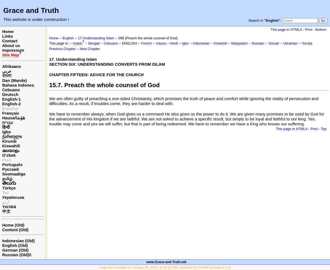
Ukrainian (290, 43)
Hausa (161, 43)
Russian (258, 43)
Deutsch (10, 94)
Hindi (174, 43)
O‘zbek (9, 155)
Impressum (13, 50)
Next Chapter (90, 49)
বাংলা (6, 75)
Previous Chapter (62, 49)
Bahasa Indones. (18, 85)
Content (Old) (15, 229)
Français (10, 113)
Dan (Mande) (14, 80)
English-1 (11, 99)
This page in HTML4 (286, 29)
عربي (7, 71)
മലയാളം (10, 150)
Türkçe (9, 188)
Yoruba (307, 43)
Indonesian (201, 43)
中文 (6, 211)
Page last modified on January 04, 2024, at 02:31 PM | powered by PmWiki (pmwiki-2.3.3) (165, 267)
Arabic (77, 43)
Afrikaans (11, 66)
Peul (6, 160)
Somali (273, 43)
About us (11, 45)
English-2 (11, 103)
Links (7, 36)
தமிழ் (7, 178)
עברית (7, 122)
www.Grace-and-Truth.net (166, 262)
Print (308, 29)
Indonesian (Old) (18, 240)
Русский (10, 169)
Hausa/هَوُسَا (13, 117)
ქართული (12, 136)
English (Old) (15, 245)
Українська (13, 197)
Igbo (6, 132)
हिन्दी (6, 127)
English (68, 38)
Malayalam (239, 43)
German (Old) (15, 250)
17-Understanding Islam (96, 38)
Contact (10, 40)
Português (12, 164)
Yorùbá (9, 206)
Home (8, 31)
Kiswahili (11, 146)
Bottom (320, 29)
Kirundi (9, 141)
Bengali (94, 43)
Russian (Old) (15, 254)
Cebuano (11, 89)
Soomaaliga (13, 174)
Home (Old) (13, 225)
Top (323, 129)
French (146, 43)
